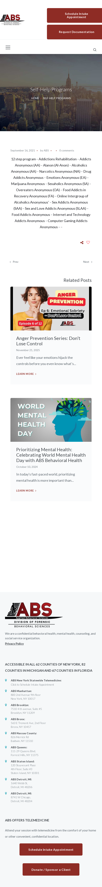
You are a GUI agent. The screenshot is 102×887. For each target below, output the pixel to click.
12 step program (23, 159)
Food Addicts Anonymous (31, 214)
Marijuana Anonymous (28, 184)
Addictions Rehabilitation (58, 159)
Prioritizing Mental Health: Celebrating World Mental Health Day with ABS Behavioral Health (51, 455)
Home (35, 98)
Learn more (25, 374)
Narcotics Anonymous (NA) (59, 171)
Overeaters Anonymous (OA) (38, 190)
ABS (46, 150)
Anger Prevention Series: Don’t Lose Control (48, 340)
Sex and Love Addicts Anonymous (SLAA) (55, 208)
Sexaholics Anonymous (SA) (68, 184)
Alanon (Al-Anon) (56, 165)
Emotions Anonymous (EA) (66, 177)
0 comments (66, 150)
